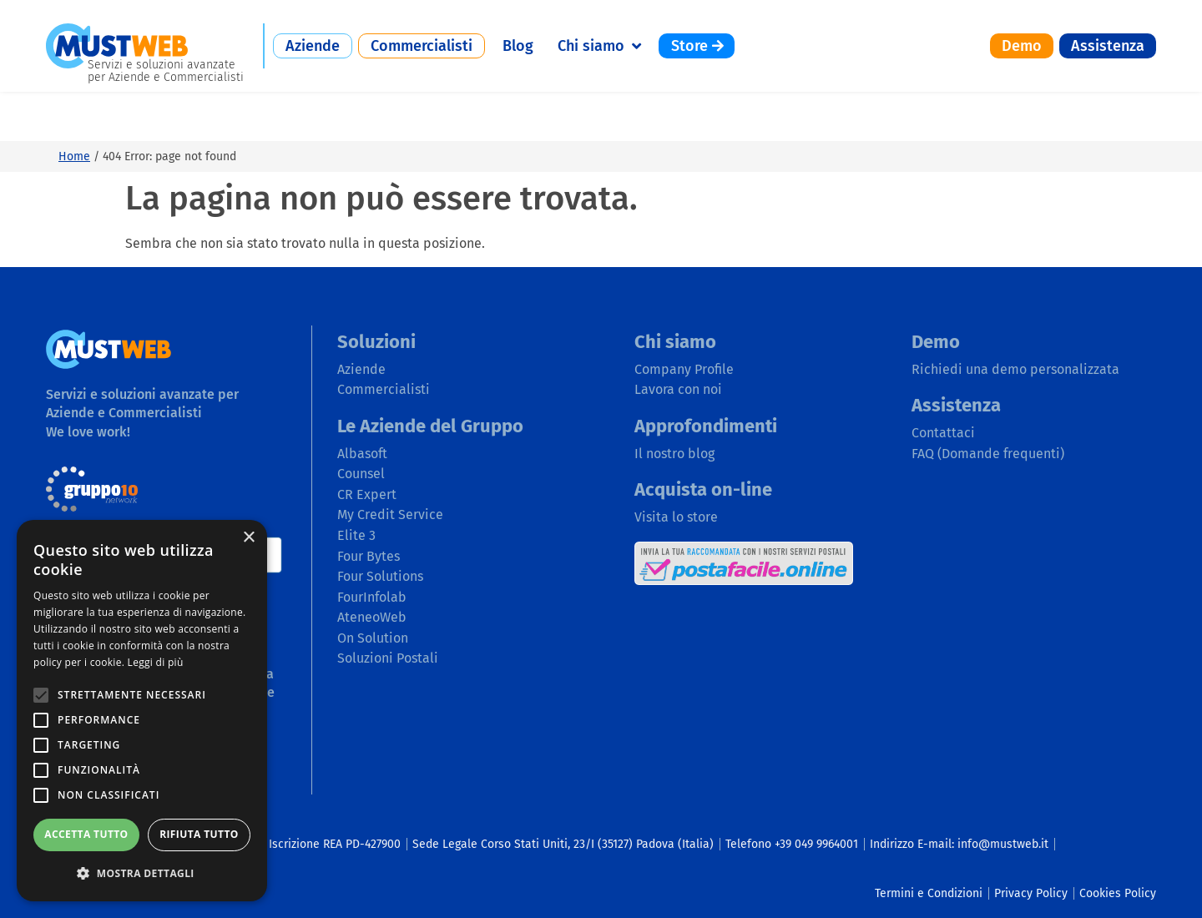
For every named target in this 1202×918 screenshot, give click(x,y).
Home (74, 106)
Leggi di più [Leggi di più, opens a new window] (156, 662)
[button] (141, 873)
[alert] (142, 710)
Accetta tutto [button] (86, 834)
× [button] (248, 538)
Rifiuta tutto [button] (199, 834)
